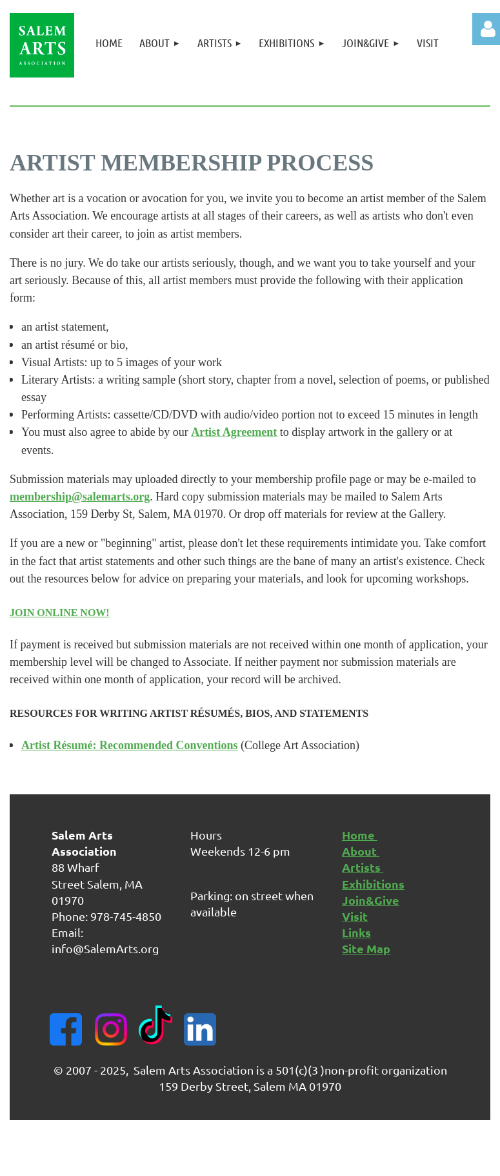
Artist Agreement (234, 432)
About (360, 850)
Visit (355, 916)
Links (356, 932)
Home (359, 834)
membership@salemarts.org (80, 496)
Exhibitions (373, 883)
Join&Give (370, 899)
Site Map (366, 948)
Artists (362, 867)
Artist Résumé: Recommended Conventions (129, 745)
